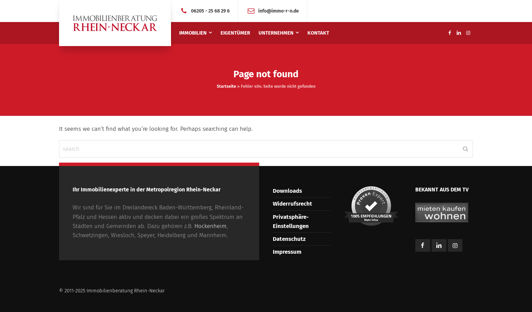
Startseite (226, 86)
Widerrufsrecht (292, 203)
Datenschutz (289, 239)
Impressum (287, 251)
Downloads (287, 190)
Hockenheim (210, 226)
